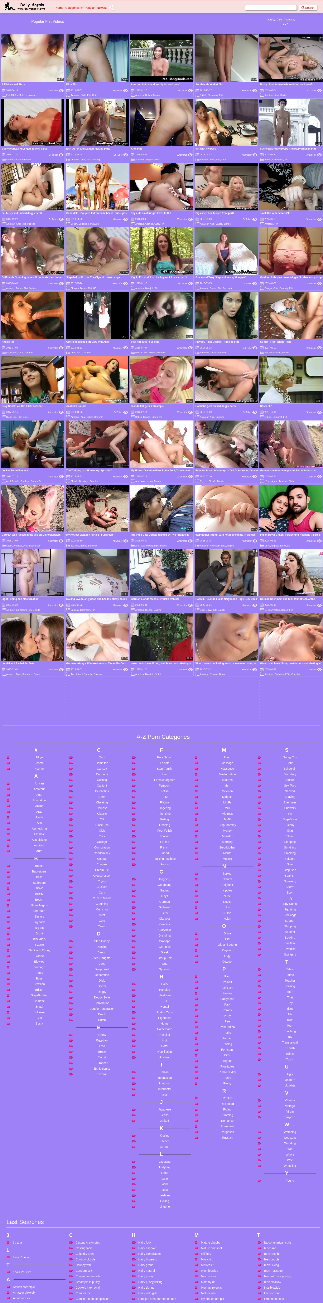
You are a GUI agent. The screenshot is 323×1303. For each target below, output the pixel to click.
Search (308, 7)
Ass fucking (147, 545)
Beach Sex (34, 545)
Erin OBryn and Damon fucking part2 (88, 148)
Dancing (283, 288)
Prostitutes (227, 940)
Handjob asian (147, 1178)
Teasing (290, 860)
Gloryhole (164, 804)
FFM (165, 671)
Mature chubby (210, 1116)
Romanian (227, 1000)
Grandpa (164, 815)
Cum (102, 766)
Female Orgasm (164, 654)
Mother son (208, 1167)
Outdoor (227, 835)
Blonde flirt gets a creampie (147, 406)
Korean (164, 1021)
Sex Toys (290, 659)
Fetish (165, 665)
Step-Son (290, 744)
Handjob (164, 864)
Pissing (227, 918)
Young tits (270, 1285)
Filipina (164, 676)
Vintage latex (272, 1204)
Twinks (289, 928)
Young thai (271, 1279)
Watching (290, 1006)
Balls (39, 751)
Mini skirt (206, 1133)
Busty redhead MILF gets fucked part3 (24, 148)
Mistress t (207, 1139)
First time (165, 688)
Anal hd (18, 1200)
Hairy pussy (146, 1150)
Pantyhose (227, 873)
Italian (164, 969)
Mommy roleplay (211, 1161)
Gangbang (164, 759)
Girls (25, 417)
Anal (276, 95)
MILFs (14, 95)
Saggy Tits (290, 631)
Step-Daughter (101, 832)
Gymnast (164, 843)
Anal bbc (18, 1183)
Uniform (290, 954)
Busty (39, 897)
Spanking (290, 755)
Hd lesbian (145, 1184)
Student (290, 806)
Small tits (290, 721)
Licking (164, 1075)
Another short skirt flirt (209, 84)
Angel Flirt (8, 341)
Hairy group (145, 1139)
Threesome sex (274, 1173)
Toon (290, 899)
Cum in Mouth (102, 772)
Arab (39, 685)
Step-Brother (39, 869)
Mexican (227, 665)
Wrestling (290, 1040)
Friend (164, 727)
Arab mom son (22, 1268)
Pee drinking (209, 1240)
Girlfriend (33, 288)
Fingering (165, 682)
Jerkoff (164, 995)
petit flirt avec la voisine (145, 341)
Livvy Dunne (21, 1131)
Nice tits (206, 1193)
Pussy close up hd (213, 1279)
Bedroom (39, 785)
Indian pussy (146, 1233)
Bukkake (39, 886)
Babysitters (39, 745)
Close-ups (213, 95)
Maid (227, 631)
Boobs (268, 159)
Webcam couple (274, 1236)
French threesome (87, 1296)
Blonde (227, 224)
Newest (102, 7)
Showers (290, 682)
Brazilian (39, 858)
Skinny (290, 699)
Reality (227, 972)
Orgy (227, 830)
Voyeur (290, 991)
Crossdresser (102, 750)
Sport (289, 766)
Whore (290, 1028)
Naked (227, 747)
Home (59, 7)
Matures (23, 95)
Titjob (290, 883)
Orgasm (227, 824)
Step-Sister (290, 693)
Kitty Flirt (71, 84)
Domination (102, 877)
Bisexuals (285, 545)
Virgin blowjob (273, 1210)
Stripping (290, 800)
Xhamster (56, 90)
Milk (227, 682)
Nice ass (206, 1188)
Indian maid (145, 1227)
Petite (227, 907)
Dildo (83, 95)
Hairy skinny (146, 1161)
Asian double (21, 1273)
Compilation (102, 721)
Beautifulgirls (39, 779)
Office (227, 807)
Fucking (96, 159)
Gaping (164, 764)
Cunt (102, 789)
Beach (74, 224)
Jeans (164, 989)
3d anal (18, 1116)
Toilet (289, 894)
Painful (227, 856)
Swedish (289, 823)
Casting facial (84, 1122)
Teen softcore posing (277, 1150)
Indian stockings (148, 1238)
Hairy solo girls (148, 1167)
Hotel (164, 920)
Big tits (283, 95)
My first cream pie (212, 1173)
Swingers (290, 828)
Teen (290, 866)
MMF (227, 693)
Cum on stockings (87, 1190)
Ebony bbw (83, 1242)
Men (227, 659)
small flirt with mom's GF (275, 213)
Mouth (227, 727)
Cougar (268, 288)
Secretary (290, 648)
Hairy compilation (149, 1128)
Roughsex (227, 1006)
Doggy (102, 866)
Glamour (164, 792)
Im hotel (143, 1216)
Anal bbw (19, 1189)
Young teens (272, 1273)
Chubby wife (84, 1139)
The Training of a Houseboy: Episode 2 (89, 470)
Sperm (290, 761)
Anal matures (21, 1212)
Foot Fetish (164, 704)
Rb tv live (207, 1294)
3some (39, 637)
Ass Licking (147, 481)
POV (227, 929)
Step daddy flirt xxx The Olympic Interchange (93, 277)
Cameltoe (102, 637)
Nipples (227, 764)
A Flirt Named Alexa (13, 84)
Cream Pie (156, 417)
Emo (102, 920)
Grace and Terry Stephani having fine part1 (221, 277)
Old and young (227, 819)
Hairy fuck (144, 1116)
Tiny (290, 877)
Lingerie (164, 1081)
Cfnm (101, 671)
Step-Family (165, 643)
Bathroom (39, 757)
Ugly (290, 948)
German (164, 776)
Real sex (206, 1300)
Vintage (290, 980)
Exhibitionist (102, 942)
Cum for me (83, 1167)
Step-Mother (227, 721)
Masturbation (227, 648)
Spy (290, 772)
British (203, 95)
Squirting (290, 783)
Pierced (227, 912)
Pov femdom (209, 1262)
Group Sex (165, 832)
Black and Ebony (39, 824)
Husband (164, 931)
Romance (227, 995)
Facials (286, 352)
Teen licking (271, 1139)
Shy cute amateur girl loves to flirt (151, 213)
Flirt (8, 95)
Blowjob (157, 95)
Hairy (95, 95)
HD (94, 288)
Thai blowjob (272, 1161)
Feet (165, 648)
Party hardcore (210, 1234)
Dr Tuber (185, 90)
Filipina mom (84, 1279)
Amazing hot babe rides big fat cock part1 (155, 84)
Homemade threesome (153, 1195)
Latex (164, 1047)
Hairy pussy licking (150, 1156)
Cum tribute (83, 1195)
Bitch (291, 481)
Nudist (227, 776)
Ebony (102, 909)
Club (102, 704)
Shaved (290, 665)
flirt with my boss (206, 148)
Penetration (227, 901)
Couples (82, 224)
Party (227, 890)
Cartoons (102, 648)
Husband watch (148, 1201)
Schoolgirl (290, 643)
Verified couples (274, 1199)
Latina (165, 1058)
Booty (39, 847)
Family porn (83, 1268)
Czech (102, 800)
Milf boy (206, 1128)
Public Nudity (227, 946)
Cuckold (102, 761)
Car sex (102, 643)
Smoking (290, 727)
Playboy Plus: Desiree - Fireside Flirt (217, 341)
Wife (290, 1034)
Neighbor (227, 759)
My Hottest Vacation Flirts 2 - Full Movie (90, 534)
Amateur (75, 95)
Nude (96, 224)
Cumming (102, 778)
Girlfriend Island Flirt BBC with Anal (87, 341)
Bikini (39, 807)
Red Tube (120, 283)
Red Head (228, 288)
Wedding (290, 1017)
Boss (212, 159)
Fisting (164, 693)
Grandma (165, 809)
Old (227, 813)
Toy (290, 911)
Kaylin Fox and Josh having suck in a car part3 (159, 277)
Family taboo (84, 1273)
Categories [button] (74, 7)
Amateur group (22, 1178)
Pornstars (227, 923)
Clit (102, 693)
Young (290, 1054)
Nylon (227, 792)
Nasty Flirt (266, 406)
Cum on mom (84, 1184)
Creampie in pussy (88, 1156)
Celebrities (277, 159)
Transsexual (290, 916)
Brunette (26, 159)
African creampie (24, 1161)
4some (39, 643)
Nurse (227, 787)
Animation (39, 674)
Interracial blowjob (150, 1244)
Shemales (290, 676)
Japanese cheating (150, 1259)
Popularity (289, 19)
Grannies (165, 821)
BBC (156, 545)
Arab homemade (24, 1262)
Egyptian (101, 914)
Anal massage (22, 1206)
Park (227, 878)
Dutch (102, 894)
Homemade (164, 903)
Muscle (227, 733)
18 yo (267, 481)
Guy (164, 838)
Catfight (102, 659)
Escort (102, 931)
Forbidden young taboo (91, 1285)
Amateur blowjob (24, 1166)
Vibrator (290, 974)
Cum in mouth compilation (92, 1173)
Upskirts (290, 959)
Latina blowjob (147, 1296)
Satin (290, 637)
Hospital (164, 909)
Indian (165, 946)
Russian (227, 1011)
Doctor (102, 860)
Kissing (164, 1009)
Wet (290, 1023)
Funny (165, 738)
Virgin (290, 985)
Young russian (273, 1268)
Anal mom (19, 1217)
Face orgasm (84, 1262)
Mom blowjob (209, 1145)
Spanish (290, 750)
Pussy (227, 957)
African (39, 657)
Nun (227, 781)
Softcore (290, 733)
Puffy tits (206, 1273)
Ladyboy (164, 1041)
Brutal (39, 881)
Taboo (290, 843)
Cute (156, 224)
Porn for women (211, 1257)
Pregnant (227, 935)
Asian (39, 691)
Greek (165, 826)
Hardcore (165, 869)
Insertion (164, 957)
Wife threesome (274, 1247)
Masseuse (227, 643)
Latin (223, 159)
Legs (165, 1064)
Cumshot (277, 417)
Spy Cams (290, 778)
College (102, 716)
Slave (290, 710)
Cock (102, 710)
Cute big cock (84, 1207)
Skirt (290, 704)
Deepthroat (102, 843)
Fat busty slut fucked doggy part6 (22, 213)
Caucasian (215, 352)
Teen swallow (272, 1156)
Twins (290, 933)
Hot (164, 914)
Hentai (164, 881)
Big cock (92, 545)
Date (279, 19)
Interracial (164, 963)
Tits (290, 888)
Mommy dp (208, 1156)
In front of (144, 1221)
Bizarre (39, 819)
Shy (290, 688)
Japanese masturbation (153, 1264)
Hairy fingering (147, 1133)
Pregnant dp (209, 1268)
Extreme (102, 948)
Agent (274, 481)
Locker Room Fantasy (15, 470)
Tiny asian (270, 1184)
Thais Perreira (22, 1146)
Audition (39, 719)
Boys (39, 852)
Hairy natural (146, 1145)
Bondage (25, 481)
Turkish (290, 922)
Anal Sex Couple (76, 406)
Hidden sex (145, 1190)
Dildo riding (83, 1227)
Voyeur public (272, 1221)
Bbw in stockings (24, 1300)
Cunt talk (81, 1201)
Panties (227, 867)
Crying (102, 755)
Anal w (17, 1245)
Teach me (270, 1122)
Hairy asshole (147, 1122)
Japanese (164, 983)
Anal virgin (19, 1240)
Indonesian (165, 952)
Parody (227, 884)
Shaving (290, 671)
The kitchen (271, 1167)
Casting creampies (88, 1116)
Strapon (290, 795)
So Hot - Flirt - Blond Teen (275, 341)
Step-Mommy (227, 699)
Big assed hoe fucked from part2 (215, 213)
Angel (9, 352)
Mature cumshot (211, 1122)
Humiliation (164, 926)
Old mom (207, 1214)
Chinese (102, 682)
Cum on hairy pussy (88, 1178)
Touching (290, 905)
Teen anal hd (272, 1128)
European (102, 937)
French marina (85, 1290)
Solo (290, 738)
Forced (164, 716)
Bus (39, 892)
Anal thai (18, 1234)
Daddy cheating (86, 1221)
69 (72, 545)
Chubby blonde (85, 1133)
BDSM (39, 768)
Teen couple (272, 1133)
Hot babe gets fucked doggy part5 (216, 406)
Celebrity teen (84, 1128)
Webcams (290, 1011)
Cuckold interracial (88, 1161)
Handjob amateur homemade (157, 1173)
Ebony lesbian (85, 1247)
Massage (227, 637)
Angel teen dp (22, 1251)
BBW (223, 545)
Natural (227, 753)
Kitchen (165, 1015)
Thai (290, 871)
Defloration (102, 849)
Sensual (290, 654)
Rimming (227, 989)
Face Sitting (164, 631)
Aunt (39, 725)
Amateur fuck (21, 1172)
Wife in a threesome (277, 1242)
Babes (148, 95)
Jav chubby (145, 1281)
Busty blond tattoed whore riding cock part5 (286, 84)
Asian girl (19, 1279)
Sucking (290, 811)
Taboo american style (277, 1116)
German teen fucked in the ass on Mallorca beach (31, 534)
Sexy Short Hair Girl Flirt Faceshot (22, 406)
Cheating (102, 676)
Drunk (102, 888)
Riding (227, 983)
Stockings (290, 789)
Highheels (164, 892)
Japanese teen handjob (153, 1276)
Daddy (83, 288)
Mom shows (209, 1150)
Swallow (290, 817)
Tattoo (290, 849)
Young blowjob (273, 1262)
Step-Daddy (102, 815)
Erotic (102, 926)
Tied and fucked (274, 1178)
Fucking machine (165, 733)
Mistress (227, 688)
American (140, 159)
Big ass (150, 159)
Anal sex (18, 1228)
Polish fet (207, 1251)
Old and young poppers (216, 1208)
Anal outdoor (21, 1223)
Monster (227, 710)
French (152, 352)
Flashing (164, 699)
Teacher (290, 854)
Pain (227, 850)
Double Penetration (102, 883)
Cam (102, 631)
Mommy (32, 95)
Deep (101, 838)
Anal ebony (20, 1195)
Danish (102, 826)
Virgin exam (271, 1216)
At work (18, 1285)
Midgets (227, 671)
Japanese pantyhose (151, 1270)
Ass (39, 697)
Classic (102, 688)
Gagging (164, 753)
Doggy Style (102, 871)
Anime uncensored (25, 1257)
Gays (164, 770)
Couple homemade (88, 1150)
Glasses (164, 798)
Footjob (165, 710)
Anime (39, 680)
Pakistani (227, 862)
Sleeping (290, 716)
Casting (149, 224)
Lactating (165, 1035)
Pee (227, 895)
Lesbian (164, 1069)
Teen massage (273, 1145)
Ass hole (39, 708)
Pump (227, 952)
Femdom (164, 659)
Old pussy (207, 1219)
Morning (227, 716)
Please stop (208, 1245)
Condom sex (102, 727)
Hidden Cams (165, 886)
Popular (90, 7)
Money (227, 704)
